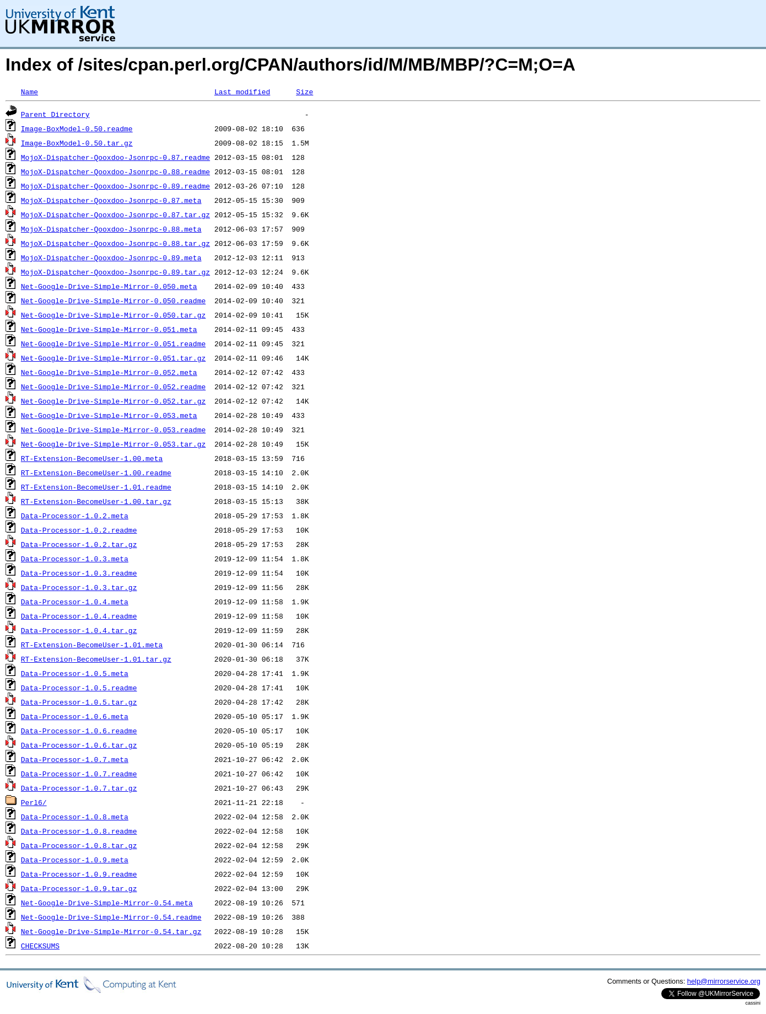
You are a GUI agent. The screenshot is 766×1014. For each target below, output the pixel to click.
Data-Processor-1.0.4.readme (79, 616)
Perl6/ (34, 802)
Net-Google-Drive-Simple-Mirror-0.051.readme (113, 343)
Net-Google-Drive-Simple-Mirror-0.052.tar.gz (113, 401)
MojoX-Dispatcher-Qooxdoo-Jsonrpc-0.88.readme (115, 171)
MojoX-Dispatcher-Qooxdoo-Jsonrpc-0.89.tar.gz (115, 272)
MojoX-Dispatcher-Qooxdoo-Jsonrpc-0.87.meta (111, 200)
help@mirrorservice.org (723, 981)
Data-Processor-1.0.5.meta (74, 673)
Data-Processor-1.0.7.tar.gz (79, 788)
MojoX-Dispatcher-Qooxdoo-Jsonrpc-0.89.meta (111, 257)
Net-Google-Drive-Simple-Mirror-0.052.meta (109, 372)
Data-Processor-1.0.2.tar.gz (79, 544)
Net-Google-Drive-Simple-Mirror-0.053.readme (113, 429)
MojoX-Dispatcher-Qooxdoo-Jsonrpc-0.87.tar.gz (115, 214)
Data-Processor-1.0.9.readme (79, 874)
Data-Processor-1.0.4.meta (74, 602)
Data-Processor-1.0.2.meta (74, 516)
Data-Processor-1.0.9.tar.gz (79, 888)
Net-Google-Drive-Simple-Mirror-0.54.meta (107, 903)
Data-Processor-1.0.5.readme (79, 688)
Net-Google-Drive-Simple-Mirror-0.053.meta (109, 415)
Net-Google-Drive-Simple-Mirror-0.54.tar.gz (111, 931)
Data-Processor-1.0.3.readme (79, 573)
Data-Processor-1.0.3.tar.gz (79, 587)
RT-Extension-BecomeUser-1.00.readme (96, 473)
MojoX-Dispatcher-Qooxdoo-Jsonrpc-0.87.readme (115, 157)
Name (29, 91)
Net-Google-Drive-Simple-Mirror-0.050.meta (109, 286)
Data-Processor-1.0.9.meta (74, 860)
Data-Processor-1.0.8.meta (74, 817)
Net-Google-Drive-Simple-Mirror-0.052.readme (113, 386)
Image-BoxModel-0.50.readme (77, 128)
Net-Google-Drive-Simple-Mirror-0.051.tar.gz (113, 358)
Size (304, 91)
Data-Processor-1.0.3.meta (74, 559)
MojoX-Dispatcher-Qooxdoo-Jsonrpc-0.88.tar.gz (115, 243)
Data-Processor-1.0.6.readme (79, 731)
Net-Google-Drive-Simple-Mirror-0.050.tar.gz (113, 315)
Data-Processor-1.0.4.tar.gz (79, 630)
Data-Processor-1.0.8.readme (79, 831)
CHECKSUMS (40, 946)
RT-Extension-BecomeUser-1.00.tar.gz (96, 501)
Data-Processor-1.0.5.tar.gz (79, 702)
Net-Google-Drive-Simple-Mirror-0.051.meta (109, 329)
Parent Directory (55, 114)
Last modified (242, 91)
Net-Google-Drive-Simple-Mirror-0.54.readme (111, 917)
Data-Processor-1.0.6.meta (74, 716)
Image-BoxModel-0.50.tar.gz (77, 143)
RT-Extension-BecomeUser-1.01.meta (92, 645)
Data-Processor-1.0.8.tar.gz (79, 845)
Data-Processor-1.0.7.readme (79, 774)
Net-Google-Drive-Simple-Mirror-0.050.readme (113, 300)
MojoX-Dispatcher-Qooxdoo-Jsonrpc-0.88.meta (111, 229)
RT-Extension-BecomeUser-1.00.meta (92, 458)
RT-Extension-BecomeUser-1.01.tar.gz (96, 659)
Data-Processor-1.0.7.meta (74, 759)
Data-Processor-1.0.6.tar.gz (79, 745)
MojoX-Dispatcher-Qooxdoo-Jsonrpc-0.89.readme (115, 186)
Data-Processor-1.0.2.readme (79, 530)
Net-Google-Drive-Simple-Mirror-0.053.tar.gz (113, 444)
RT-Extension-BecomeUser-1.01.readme (96, 487)
